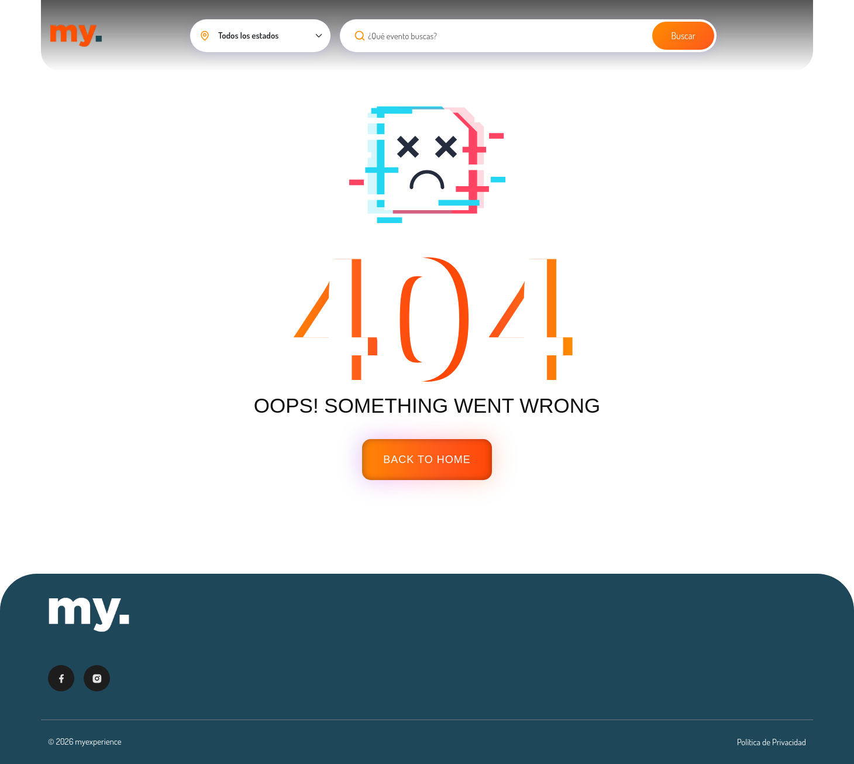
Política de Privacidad (771, 742)
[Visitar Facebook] (61, 678)
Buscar (683, 36)
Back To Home (426, 459)
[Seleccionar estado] (260, 35)
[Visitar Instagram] (97, 678)
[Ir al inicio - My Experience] (89, 615)
